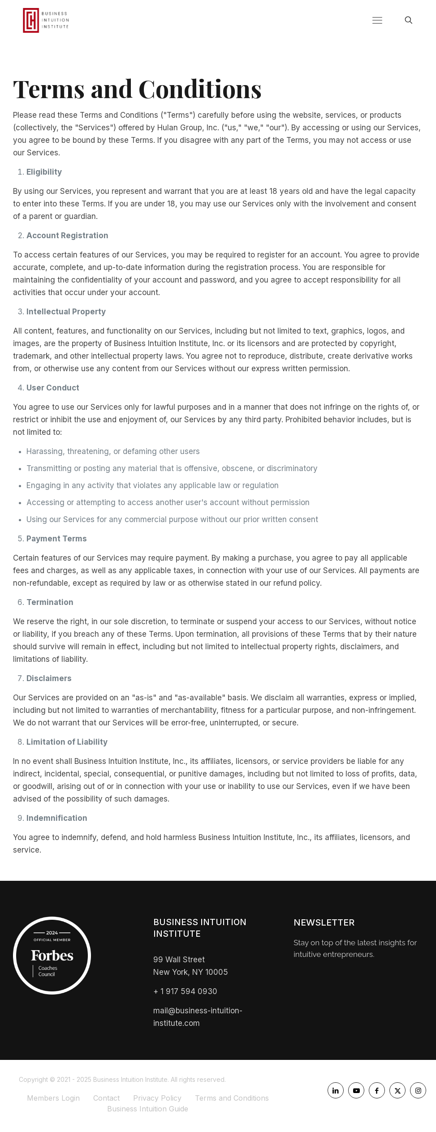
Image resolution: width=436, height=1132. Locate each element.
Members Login (53, 1097)
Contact (106, 1097)
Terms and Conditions (232, 1097)
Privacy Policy (157, 1097)
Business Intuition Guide (147, 1108)
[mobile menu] (377, 20)
